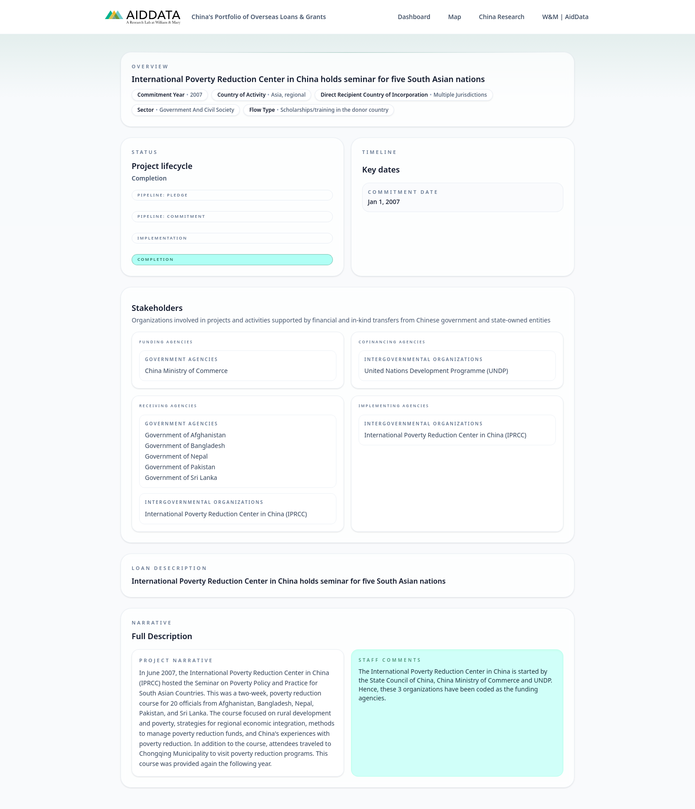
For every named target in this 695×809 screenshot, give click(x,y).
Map (454, 16)
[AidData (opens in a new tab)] (142, 17)
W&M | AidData (565, 16)
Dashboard (414, 16)
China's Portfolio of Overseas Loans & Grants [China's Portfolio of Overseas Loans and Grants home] (258, 16)
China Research (502, 16)
